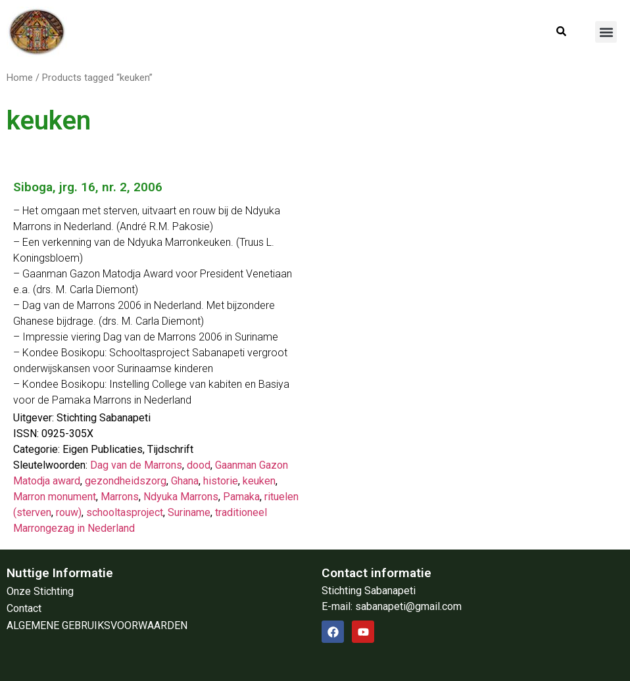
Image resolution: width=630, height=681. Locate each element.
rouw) (69, 512)
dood (198, 465)
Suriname (189, 512)
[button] (606, 32)
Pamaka (241, 496)
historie (220, 481)
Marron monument (54, 496)
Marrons (120, 496)
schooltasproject (124, 512)
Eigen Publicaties (102, 449)
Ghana (185, 481)
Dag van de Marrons (136, 465)
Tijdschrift (170, 449)
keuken (259, 481)
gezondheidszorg (125, 481)
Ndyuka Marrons (180, 496)
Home (20, 77)
